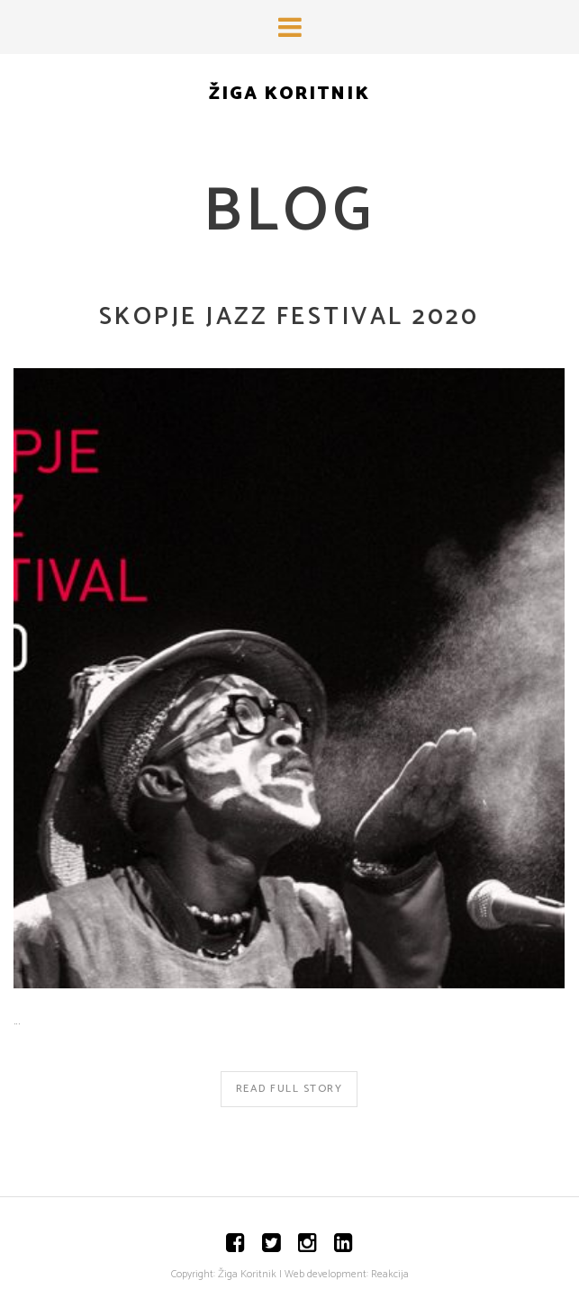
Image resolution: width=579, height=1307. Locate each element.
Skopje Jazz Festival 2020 (289, 317)
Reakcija (390, 1274)
